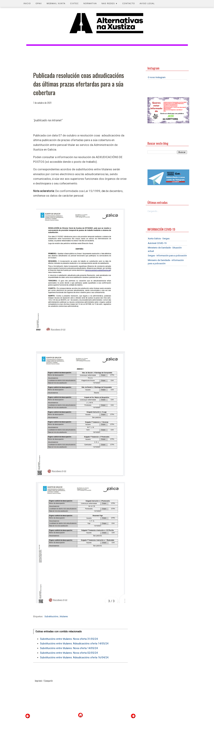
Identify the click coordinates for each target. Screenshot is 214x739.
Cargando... (153, 211)
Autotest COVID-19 (157, 243)
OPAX (39, 3)
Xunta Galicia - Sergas (158, 238)
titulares (64, 616)
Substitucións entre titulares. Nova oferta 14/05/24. (69, 648)
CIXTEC (74, 3)
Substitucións (52, 616)
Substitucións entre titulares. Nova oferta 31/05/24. (69, 638)
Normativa (90, 3)
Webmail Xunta (56, 3)
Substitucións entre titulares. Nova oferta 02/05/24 (69, 652)
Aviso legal (147, 3)
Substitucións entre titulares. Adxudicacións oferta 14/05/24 (74, 643)
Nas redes (110, 3)
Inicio (27, 3)
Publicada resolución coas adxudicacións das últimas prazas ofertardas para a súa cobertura (78, 84)
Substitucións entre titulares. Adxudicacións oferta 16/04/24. (74, 657)
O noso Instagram (157, 77)
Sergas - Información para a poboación (167, 255)
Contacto (128, 3)
